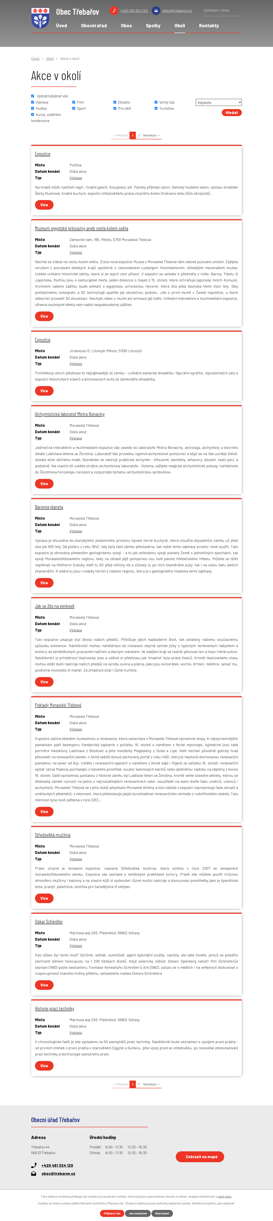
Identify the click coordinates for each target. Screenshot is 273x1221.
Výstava (42, 102)
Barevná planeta (49, 507)
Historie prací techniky (54, 1008)
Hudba (41, 108)
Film (80, 102)
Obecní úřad (94, 25)
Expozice (42, 153)
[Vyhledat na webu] (222, 11)
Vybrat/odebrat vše (52, 96)
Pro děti (124, 108)
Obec (126, 25)
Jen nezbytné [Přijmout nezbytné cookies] (138, 1213)
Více (45, 204)
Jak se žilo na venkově (54, 606)
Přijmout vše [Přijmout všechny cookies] (111, 1213)
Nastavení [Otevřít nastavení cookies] (163, 1213)
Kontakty (209, 25)
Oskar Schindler (49, 921)
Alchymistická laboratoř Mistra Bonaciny (70, 414)
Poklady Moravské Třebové (58, 705)
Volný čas (167, 102)
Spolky (153, 25)
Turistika (166, 108)
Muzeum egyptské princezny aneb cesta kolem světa (81, 228)
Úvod (61, 25)
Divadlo (124, 102)
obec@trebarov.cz (177, 10)
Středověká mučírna (52, 835)
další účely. (225, 1196)
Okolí (179, 25)
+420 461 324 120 (134, 10)
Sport (81, 108)
